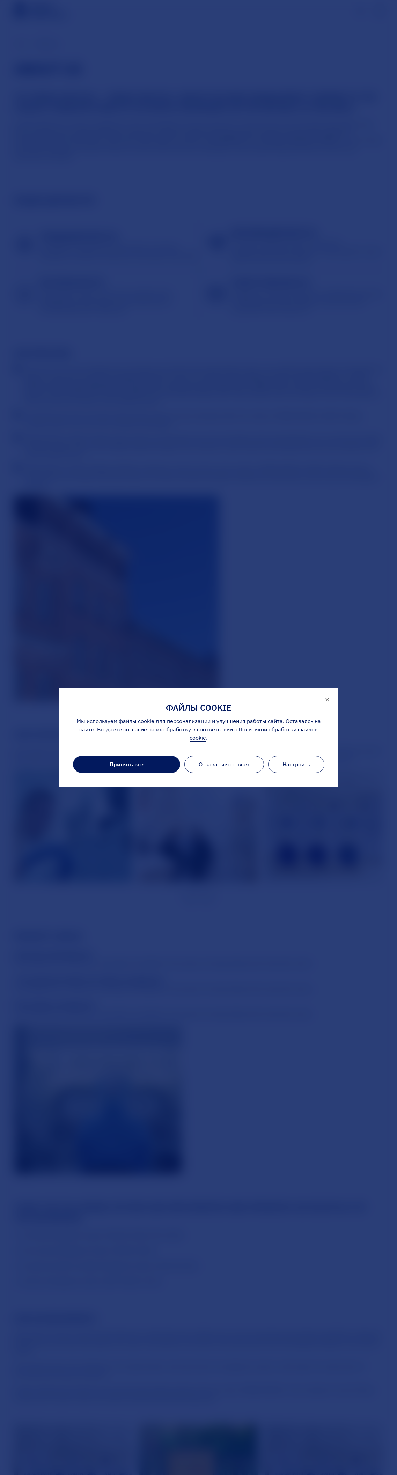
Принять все (127, 764)
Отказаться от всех (224, 764)
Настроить (296, 764)
